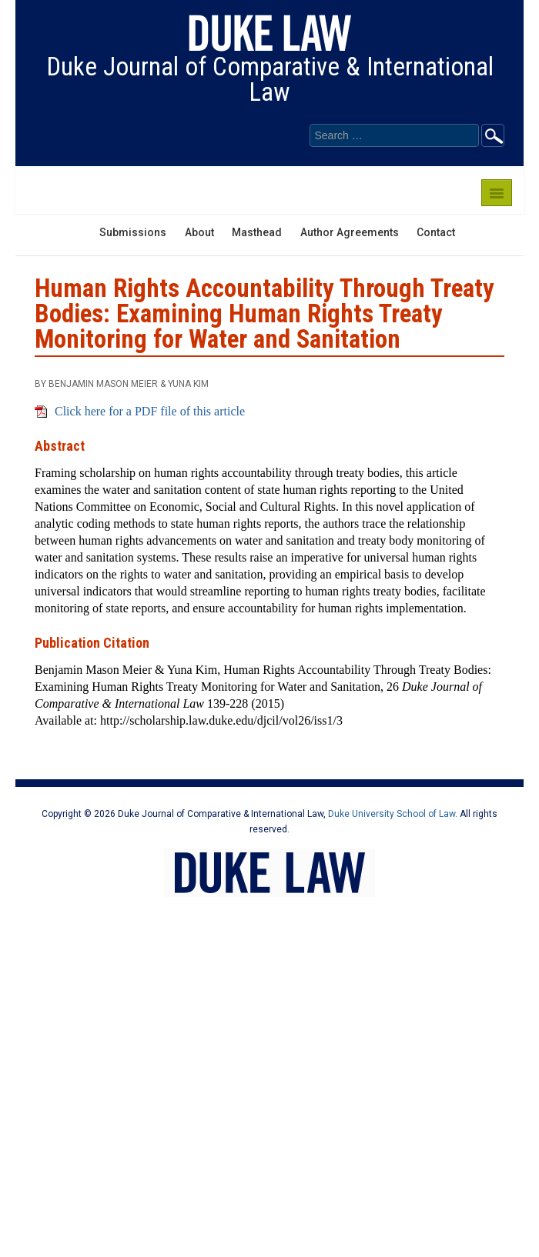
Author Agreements (349, 232)
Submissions (132, 232)
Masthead (257, 232)
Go (492, 135)
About (199, 232)
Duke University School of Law (391, 814)
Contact (436, 232)
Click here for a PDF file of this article (150, 411)
